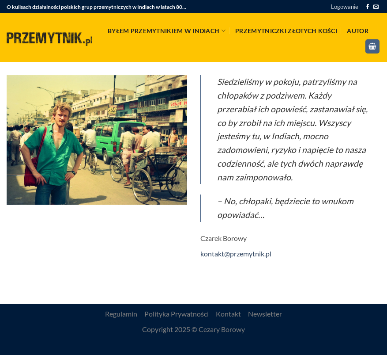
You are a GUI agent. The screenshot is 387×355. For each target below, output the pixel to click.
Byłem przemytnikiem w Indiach (166, 31)
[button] (344, 6)
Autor (357, 30)
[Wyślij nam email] (376, 7)
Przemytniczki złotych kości (286, 30)
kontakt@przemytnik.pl (235, 253)
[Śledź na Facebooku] (367, 7)
